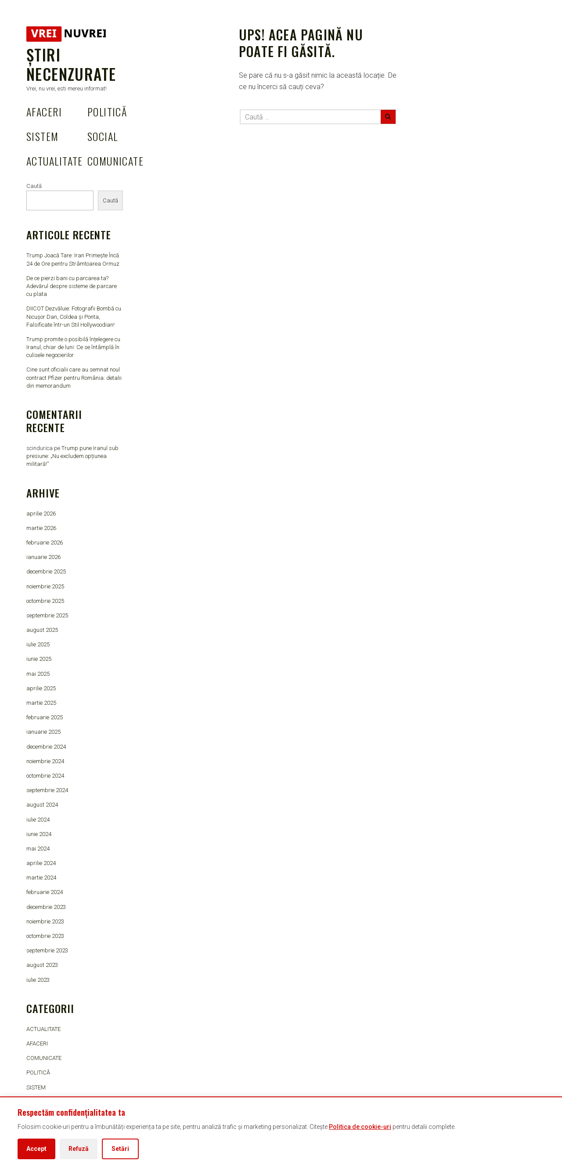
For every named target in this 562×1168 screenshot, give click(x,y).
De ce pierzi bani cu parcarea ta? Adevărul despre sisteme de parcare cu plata (71, 286)
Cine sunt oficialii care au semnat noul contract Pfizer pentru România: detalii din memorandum (74, 377)
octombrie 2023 (45, 936)
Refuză (78, 1148)
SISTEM (42, 136)
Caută (34, 186)
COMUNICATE (115, 161)
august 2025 (42, 630)
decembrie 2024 (46, 746)
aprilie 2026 (41, 513)
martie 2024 (41, 877)
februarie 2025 (44, 717)
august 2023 (42, 965)
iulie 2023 (38, 980)
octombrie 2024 (45, 775)
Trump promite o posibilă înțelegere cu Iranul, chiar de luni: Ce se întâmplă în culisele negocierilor (73, 347)
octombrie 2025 (45, 601)
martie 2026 (41, 528)
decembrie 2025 (46, 571)
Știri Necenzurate (71, 64)
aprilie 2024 (41, 863)
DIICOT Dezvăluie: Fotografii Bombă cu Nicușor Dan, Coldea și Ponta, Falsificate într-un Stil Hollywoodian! (73, 316)
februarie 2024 (44, 892)
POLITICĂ (107, 111)
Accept (36, 1148)
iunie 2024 (38, 834)
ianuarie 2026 (43, 557)
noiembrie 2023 (45, 921)
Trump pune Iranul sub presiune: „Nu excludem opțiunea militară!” (72, 456)
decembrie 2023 (46, 907)
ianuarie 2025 (43, 731)
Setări (120, 1148)
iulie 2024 (38, 819)
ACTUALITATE (54, 161)
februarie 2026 (44, 542)
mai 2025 (38, 674)
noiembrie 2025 (45, 586)
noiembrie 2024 (45, 761)
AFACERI (44, 111)
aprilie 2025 (41, 688)
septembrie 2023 (47, 950)
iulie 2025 (38, 644)
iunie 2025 (38, 659)
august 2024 (42, 804)
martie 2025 (41, 702)
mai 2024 (38, 848)
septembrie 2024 (47, 790)
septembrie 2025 (47, 615)
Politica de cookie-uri (360, 1126)
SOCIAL (102, 136)
